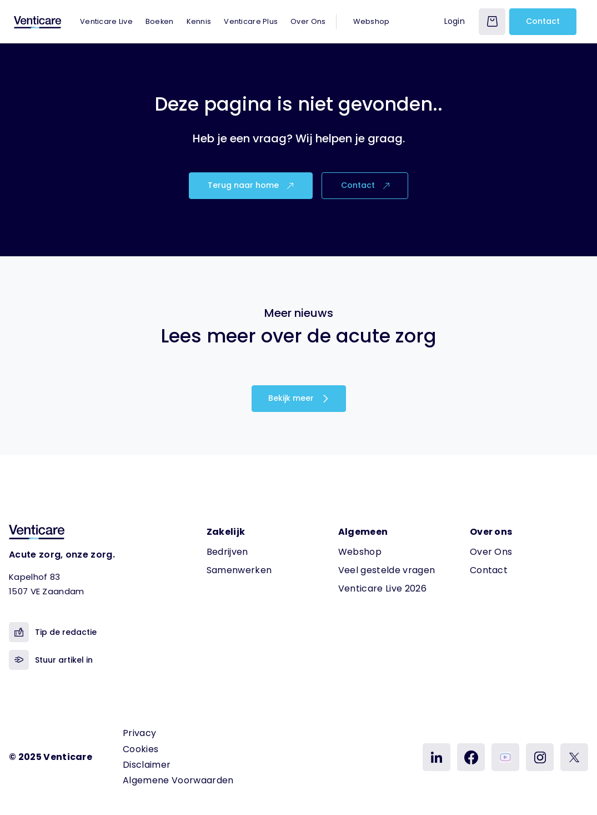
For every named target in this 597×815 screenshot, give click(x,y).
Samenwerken (239, 570)
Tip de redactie (53, 632)
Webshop (371, 21)
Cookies (140, 749)
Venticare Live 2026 (382, 588)
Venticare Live (106, 21)
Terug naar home (250, 185)
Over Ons (307, 21)
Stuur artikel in (51, 660)
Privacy (139, 733)
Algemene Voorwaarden (178, 780)
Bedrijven (227, 551)
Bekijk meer (298, 398)
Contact (543, 21)
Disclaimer (146, 764)
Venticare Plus (251, 21)
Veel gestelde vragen (386, 570)
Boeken (160, 21)
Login (454, 21)
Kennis (199, 21)
